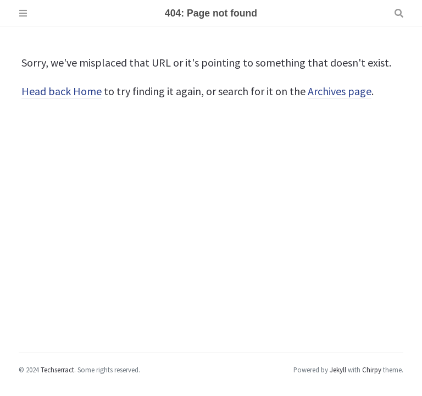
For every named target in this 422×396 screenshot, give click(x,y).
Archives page (339, 91)
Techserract (57, 369)
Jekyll (338, 369)
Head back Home (61, 91)
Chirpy (371, 369)
